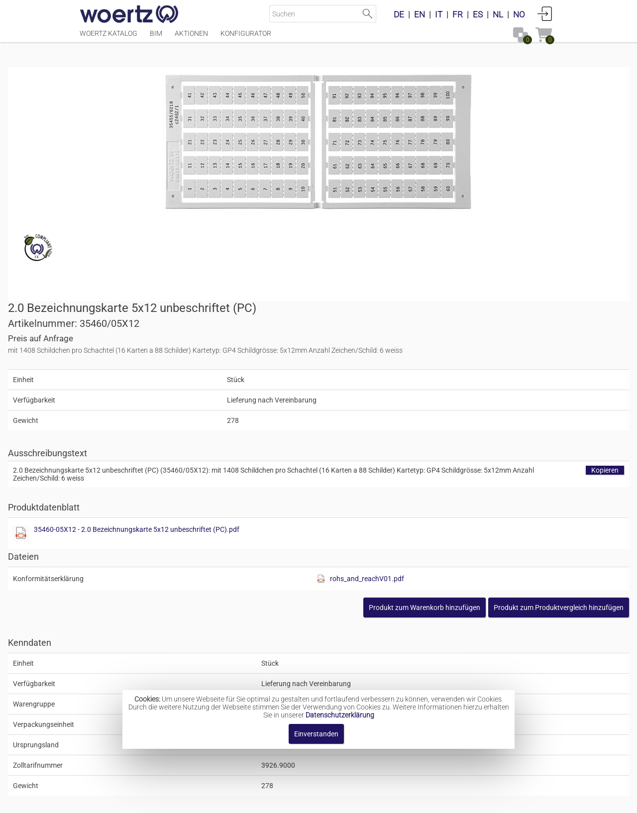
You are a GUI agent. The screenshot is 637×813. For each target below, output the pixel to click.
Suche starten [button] (367, 13)
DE (399, 14)
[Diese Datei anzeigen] (336, 342)
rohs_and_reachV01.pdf (493, 388)
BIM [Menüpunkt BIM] (156, 38)
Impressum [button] (234, 800)
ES (478, 14)
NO (519, 14)
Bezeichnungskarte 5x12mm (330, 670)
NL (498, 14)
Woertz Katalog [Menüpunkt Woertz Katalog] (108, 38)
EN (419, 14)
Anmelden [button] (544, 13)
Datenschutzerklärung (340, 715)
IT (438, 14)
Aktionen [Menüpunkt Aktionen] (191, 38)
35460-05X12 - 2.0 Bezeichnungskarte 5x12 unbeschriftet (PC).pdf (450, 338)
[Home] (129, 15)
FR (457, 14)
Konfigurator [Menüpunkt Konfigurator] (245, 38)
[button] (487, 416)
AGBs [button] (313, 800)
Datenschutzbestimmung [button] (379, 800)
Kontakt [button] (279, 800)
